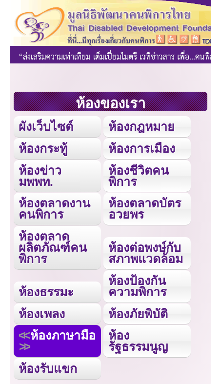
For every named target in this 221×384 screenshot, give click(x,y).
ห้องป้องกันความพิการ (137, 286)
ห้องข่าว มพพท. (40, 175)
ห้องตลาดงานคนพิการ (54, 208)
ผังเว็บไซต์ (46, 126)
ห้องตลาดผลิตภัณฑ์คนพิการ (53, 247)
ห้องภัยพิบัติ (138, 314)
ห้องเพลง (42, 314)
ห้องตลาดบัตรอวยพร (144, 208)
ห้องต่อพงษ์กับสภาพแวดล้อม (145, 253)
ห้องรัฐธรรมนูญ (138, 340)
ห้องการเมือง (141, 148)
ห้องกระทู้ (43, 148)
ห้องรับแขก (48, 368)
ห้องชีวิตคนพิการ (138, 175)
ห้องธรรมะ (46, 292)
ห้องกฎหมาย (141, 126)
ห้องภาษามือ (63, 335)
